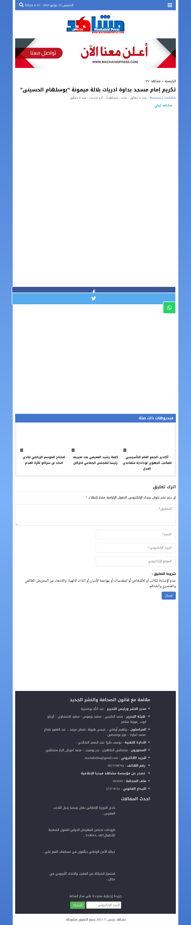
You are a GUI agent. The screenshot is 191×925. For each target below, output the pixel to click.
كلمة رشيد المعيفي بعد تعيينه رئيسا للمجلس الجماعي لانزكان (95, 460)
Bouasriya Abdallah (163, 98)
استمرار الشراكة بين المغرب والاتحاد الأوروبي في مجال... (82, 876)
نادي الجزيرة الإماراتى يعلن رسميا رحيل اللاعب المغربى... (84, 810)
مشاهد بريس (116, 919)
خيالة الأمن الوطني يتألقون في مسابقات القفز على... (79, 852)
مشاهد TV (152, 81)
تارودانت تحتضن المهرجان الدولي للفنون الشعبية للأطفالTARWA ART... (81, 832)
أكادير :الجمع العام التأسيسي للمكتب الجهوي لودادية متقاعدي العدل (147, 462)
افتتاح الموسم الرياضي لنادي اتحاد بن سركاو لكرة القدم (44, 460)
